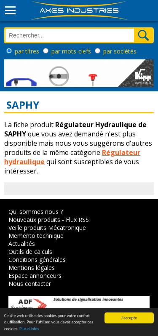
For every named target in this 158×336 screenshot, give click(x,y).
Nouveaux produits (34, 220)
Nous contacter (29, 284)
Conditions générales (37, 260)
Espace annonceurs (35, 276)
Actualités (21, 244)
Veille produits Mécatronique (47, 228)
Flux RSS (77, 220)
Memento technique (36, 236)
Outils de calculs (30, 252)
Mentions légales (31, 268)
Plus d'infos (29, 329)
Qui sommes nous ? (35, 212)
